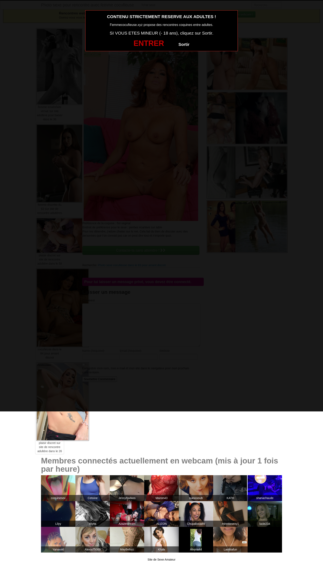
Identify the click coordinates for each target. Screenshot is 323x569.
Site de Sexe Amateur (161, 559)
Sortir (183, 44)
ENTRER (148, 43)
